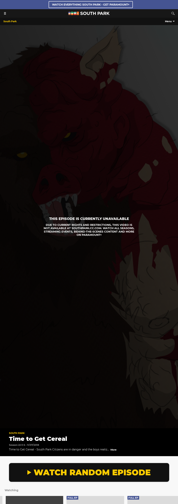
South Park (17, 433)
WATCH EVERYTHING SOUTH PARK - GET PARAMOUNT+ (90, 4)
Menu (168, 21)
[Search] (173, 13)
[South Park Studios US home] (89, 14)
